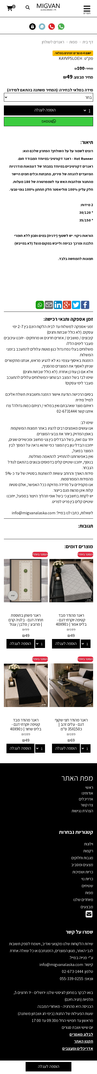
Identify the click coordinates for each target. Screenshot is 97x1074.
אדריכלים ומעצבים (77, 1048)
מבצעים (87, 906)
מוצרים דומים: (78, 546)
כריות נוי (87, 879)
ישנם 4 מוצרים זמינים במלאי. (72, 53)
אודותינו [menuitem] (87, 793)
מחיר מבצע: (83, 77)
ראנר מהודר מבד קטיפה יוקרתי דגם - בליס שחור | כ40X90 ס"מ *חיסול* (25, 726)
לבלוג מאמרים (81, 1034)
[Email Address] (89, 915)
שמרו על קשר (79, 931)
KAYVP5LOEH (70, 58)
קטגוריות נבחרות (76, 832)
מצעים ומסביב (82, 864)
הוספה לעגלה (45, 110)
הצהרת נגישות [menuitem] (82, 811)
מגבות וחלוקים (82, 857)
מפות (73, 42)
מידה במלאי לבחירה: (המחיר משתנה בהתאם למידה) (50, 90)
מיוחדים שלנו (83, 899)
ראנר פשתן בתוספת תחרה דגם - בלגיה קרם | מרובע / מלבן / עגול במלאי (26, 622)
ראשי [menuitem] (89, 787)
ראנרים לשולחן (53, 42)
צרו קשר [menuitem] (87, 805)
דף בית (88, 42)
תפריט (87, 13)
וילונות (88, 844)
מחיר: (83, 68)
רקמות (88, 851)
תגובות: (85, 526)
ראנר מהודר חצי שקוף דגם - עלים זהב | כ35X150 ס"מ (71, 724)
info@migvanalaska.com (61, 964)
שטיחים (87, 885)
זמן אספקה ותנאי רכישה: (68, 319)
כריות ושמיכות (82, 872)
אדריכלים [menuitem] (86, 799)
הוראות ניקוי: (83, 235)
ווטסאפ (48, 121)
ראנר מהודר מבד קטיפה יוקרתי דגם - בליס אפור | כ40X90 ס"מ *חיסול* (71, 622)
